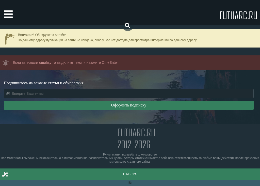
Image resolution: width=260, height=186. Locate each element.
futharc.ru (238, 15)
